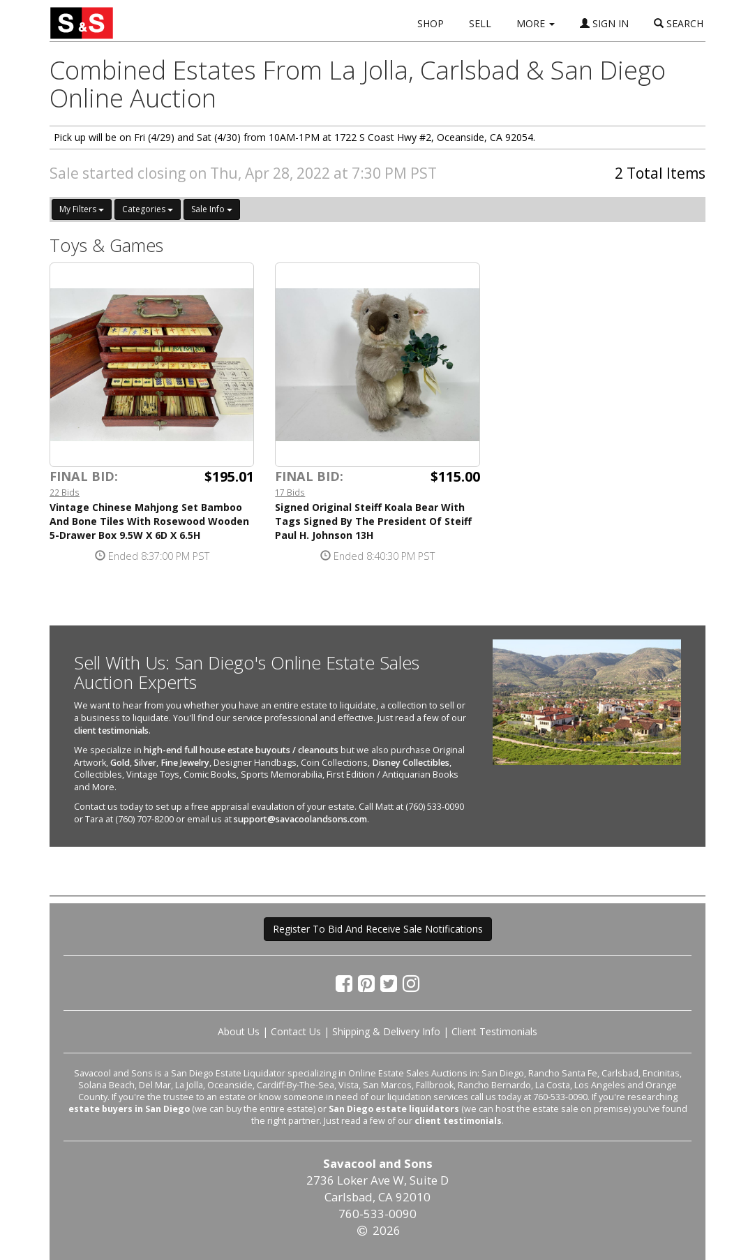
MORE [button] (535, 23)
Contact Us (296, 1031)
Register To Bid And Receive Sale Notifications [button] (378, 928)
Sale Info (211, 209)
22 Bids (65, 492)
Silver (145, 763)
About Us (239, 1031)
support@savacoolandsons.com (300, 819)
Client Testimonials (494, 1031)
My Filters (81, 209)
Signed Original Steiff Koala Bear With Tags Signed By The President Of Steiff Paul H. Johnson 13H (373, 521)
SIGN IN (604, 23)
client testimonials (111, 730)
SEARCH (678, 23)
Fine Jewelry (184, 763)
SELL (480, 23)
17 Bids (290, 492)
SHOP (430, 23)
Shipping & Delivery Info (386, 1031)
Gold (120, 763)
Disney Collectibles (410, 763)
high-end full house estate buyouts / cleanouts (241, 750)
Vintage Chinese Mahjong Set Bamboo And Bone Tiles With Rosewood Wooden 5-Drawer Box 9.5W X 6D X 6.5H (149, 521)
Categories (147, 209)
